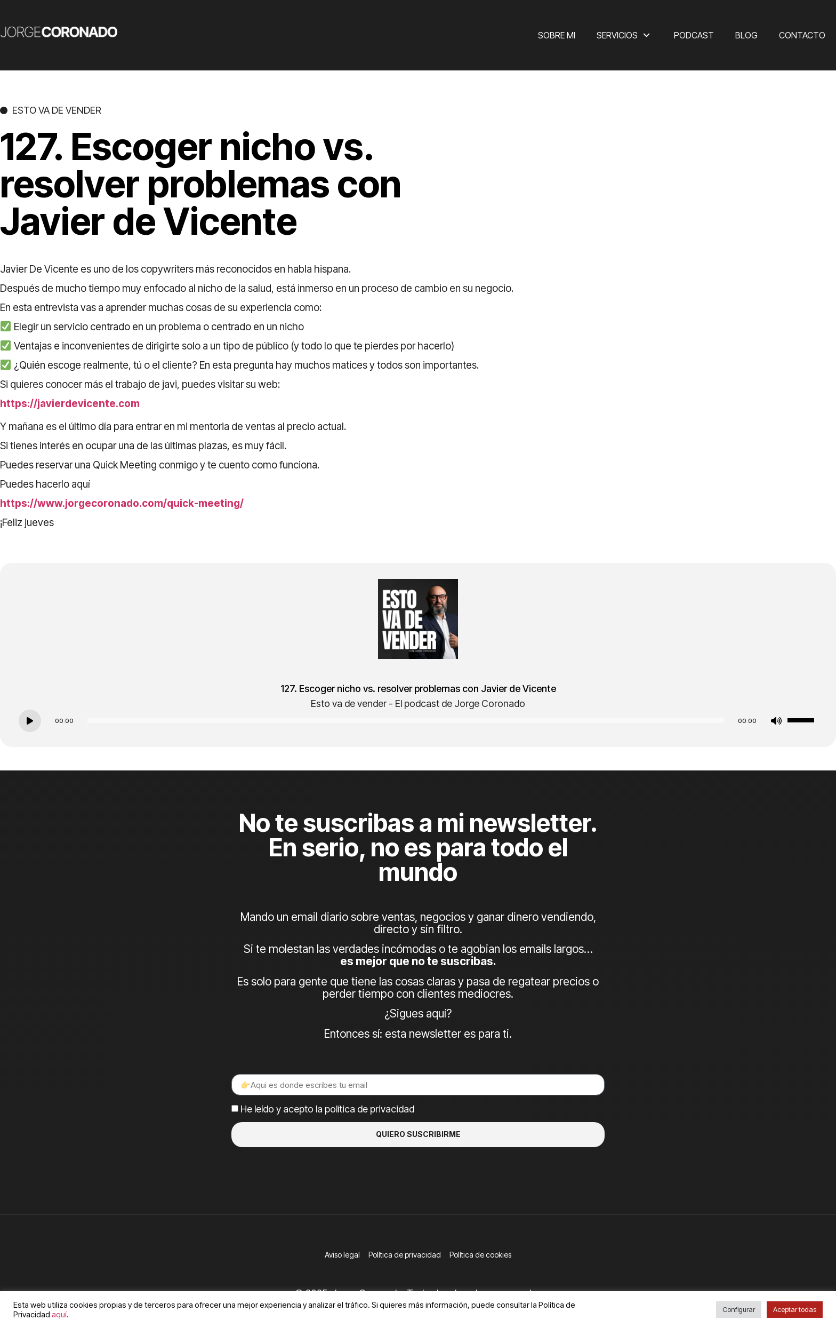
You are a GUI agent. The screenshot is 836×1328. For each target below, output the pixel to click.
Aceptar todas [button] (794, 1309)
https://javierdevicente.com (70, 403)
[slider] (405, 720)
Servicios (625, 35)
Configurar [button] (738, 1309)
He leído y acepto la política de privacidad (327, 1109)
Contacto (802, 35)
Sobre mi (556, 35)
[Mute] (776, 720)
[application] (418, 720)
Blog (746, 35)
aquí (59, 1314)
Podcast (694, 35)
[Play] (30, 720)
